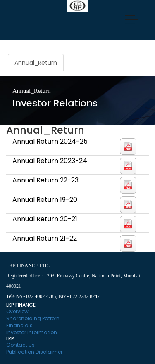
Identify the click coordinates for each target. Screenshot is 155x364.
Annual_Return (35, 63)
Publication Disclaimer (34, 351)
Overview (17, 311)
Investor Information (31, 332)
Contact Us (20, 344)
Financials (19, 325)
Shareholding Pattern (33, 318)
